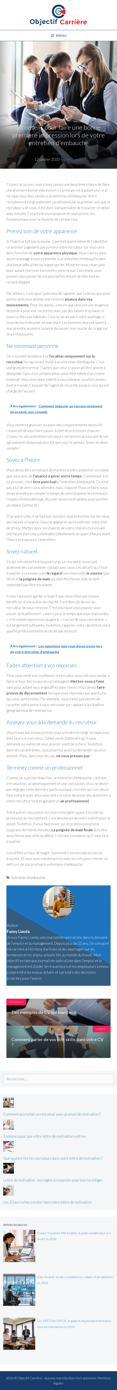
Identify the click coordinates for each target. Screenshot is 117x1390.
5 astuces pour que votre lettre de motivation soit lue (44, 1136)
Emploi (58, 153)
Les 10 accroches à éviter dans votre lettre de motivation (47, 1202)
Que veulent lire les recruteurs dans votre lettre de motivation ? (52, 1158)
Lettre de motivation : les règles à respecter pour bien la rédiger (52, 1180)
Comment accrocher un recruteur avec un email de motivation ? (52, 1114)
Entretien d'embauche (28, 877)
